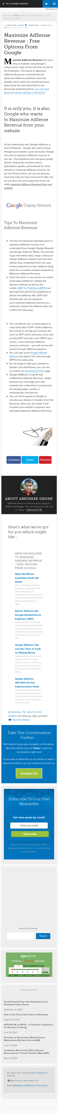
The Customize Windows (15, 4)
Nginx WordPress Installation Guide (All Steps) (27, 578)
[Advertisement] (29, 897)
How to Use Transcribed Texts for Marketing (26, 1014)
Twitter (30, 459)
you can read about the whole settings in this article (26, 90)
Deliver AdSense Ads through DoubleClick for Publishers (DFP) (28, 614)
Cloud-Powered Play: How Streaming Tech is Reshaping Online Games (26, 1003)
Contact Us (29, 773)
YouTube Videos (19, 719)
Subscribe (30, 834)
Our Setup (43, 1085)
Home (16, 15)
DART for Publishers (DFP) (31, 288)
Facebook (14, 459)
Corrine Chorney (36, 1072)
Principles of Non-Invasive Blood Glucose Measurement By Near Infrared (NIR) (24, 1039)
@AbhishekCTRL (34, 510)
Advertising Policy (34, 371)
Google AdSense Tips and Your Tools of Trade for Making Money (28, 648)
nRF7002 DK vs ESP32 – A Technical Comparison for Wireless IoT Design (28, 1026)
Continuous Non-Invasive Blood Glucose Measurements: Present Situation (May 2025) (26, 1052)
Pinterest (45, 459)
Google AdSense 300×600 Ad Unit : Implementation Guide (27, 682)
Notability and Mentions (24, 1085)
